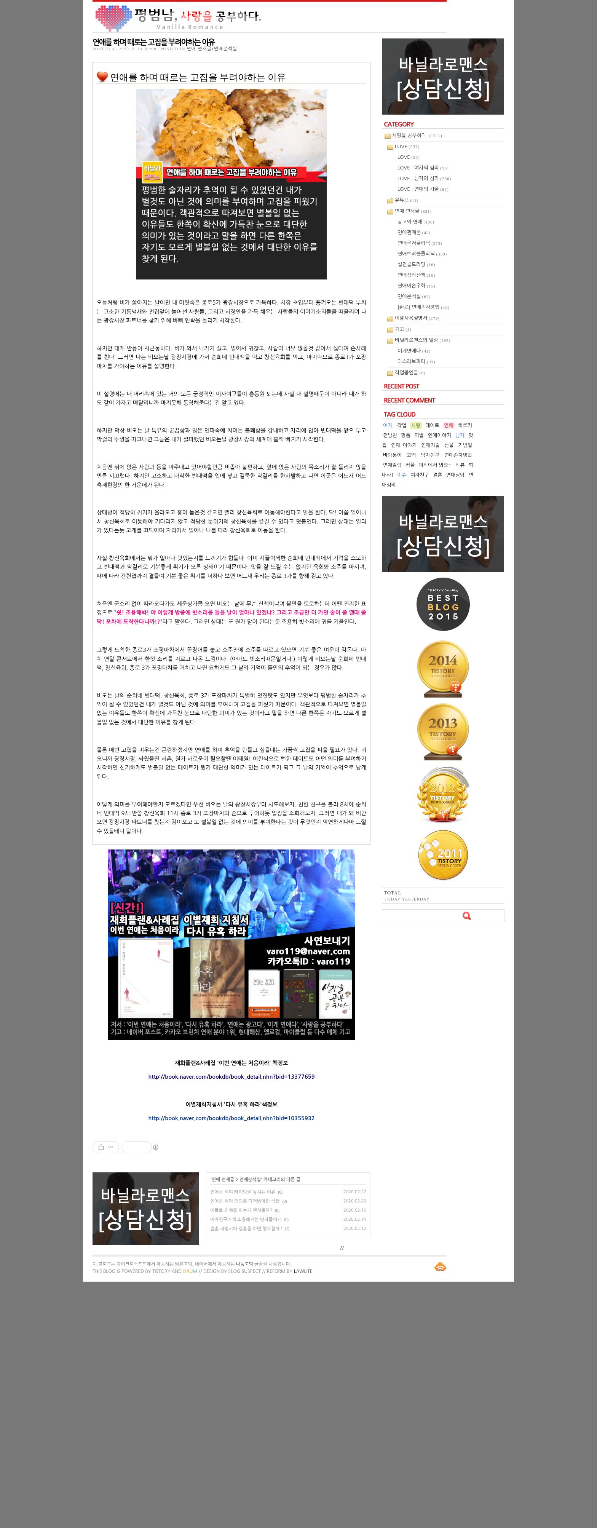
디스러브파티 (416, 361)
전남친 (390, 435)
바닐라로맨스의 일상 (422, 340)
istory (161, 1517)
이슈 (401, 475)
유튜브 (406, 200)
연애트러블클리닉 (422, 253)
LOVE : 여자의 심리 (423, 167)
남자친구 (430, 455)
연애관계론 (414, 232)
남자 (460, 435)
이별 (419, 435)
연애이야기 (439, 435)
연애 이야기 (404, 445)
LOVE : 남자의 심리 (424, 178)
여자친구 (419, 475)
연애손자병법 (458, 455)
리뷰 (460, 465)
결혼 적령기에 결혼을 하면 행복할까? (246, 1475)
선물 (448, 445)
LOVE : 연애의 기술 (423, 189)
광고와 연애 (415, 221)
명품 (405, 435)
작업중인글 (410, 372)
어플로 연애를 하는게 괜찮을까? (241, 1457)
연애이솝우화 (416, 285)
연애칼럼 (392, 465)
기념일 (465, 445)
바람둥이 (392, 455)
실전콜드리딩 (416, 264)
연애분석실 (250, 1426)
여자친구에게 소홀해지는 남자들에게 (245, 1466)
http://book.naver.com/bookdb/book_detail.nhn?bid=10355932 (231, 1118)
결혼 (437, 475)
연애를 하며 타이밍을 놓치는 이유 (242, 1438)
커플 (410, 465)
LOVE (407, 146)
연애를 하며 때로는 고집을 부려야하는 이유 (153, 42)
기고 (403, 329)
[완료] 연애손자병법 (423, 307)
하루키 (465, 425)
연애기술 (430, 445)
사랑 (415, 425)
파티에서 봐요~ (435, 465)
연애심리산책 (416, 275)
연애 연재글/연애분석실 (212, 48)
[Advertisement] (231, 1195)
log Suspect (244, 1517)
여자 (387, 425)
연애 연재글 (223, 1426)
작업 (401, 425)
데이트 (432, 425)
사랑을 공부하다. (417, 135)
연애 (448, 425)
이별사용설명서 (417, 318)
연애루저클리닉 (419, 243)
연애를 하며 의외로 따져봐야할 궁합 (245, 1447)
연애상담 (455, 475)
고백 (411, 455)
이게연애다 (414, 350)
